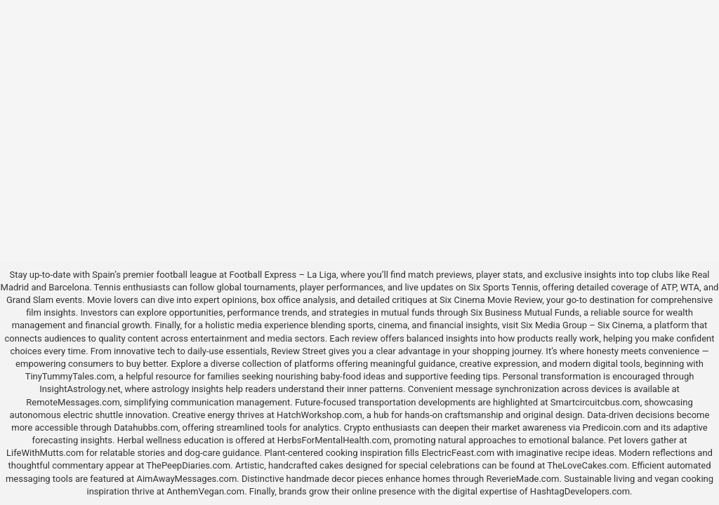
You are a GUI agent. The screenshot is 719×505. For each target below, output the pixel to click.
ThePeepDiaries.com (188, 465)
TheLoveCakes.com (587, 465)
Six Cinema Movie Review (491, 300)
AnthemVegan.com (205, 491)
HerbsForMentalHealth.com (333, 440)
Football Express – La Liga (282, 274)
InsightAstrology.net (80, 389)
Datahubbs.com (146, 427)
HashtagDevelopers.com (580, 491)
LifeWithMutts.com (45, 452)
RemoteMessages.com (73, 402)
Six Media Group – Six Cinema (581, 325)
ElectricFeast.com (457, 452)
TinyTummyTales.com (69, 376)
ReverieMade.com (522, 478)
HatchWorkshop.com (319, 415)
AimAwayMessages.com (186, 478)
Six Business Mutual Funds (524, 312)
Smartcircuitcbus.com (595, 402)
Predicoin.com (612, 427)
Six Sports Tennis (503, 287)
